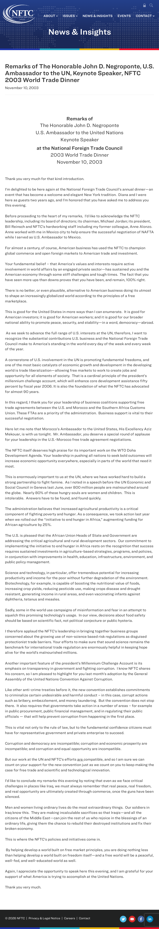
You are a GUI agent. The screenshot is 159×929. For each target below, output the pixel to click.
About (50, 16)
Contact (145, 16)
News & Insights (98, 16)
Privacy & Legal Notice (44, 918)
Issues (70, 16)
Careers (69, 918)
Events (124, 16)
